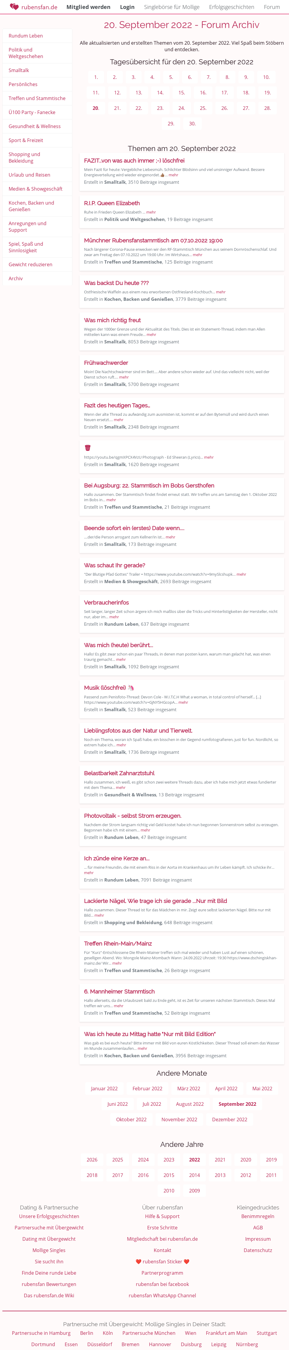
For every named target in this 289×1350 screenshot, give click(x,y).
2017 (117, 1175)
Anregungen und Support (27, 226)
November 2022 (179, 1119)
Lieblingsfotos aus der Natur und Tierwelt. (138, 730)
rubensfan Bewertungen (49, 1284)
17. (224, 92)
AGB (258, 1227)
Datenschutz (258, 1250)
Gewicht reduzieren (30, 264)
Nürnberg (247, 1344)
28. (267, 108)
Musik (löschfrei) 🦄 (109, 687)
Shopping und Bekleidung (24, 157)
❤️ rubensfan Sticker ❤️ (162, 1261)
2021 (220, 1159)
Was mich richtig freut (112, 320)
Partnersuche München (148, 1333)
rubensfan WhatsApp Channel (162, 1295)
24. (181, 108)
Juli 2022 (152, 1104)
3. (134, 77)
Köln (108, 1333)
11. (96, 92)
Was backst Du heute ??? (116, 283)
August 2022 (190, 1104)
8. (227, 77)
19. (267, 92)
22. (139, 108)
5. (171, 77)
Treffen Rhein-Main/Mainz (118, 943)
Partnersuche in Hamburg (41, 1333)
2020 (245, 1159)
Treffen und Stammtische (37, 98)
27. (246, 108)
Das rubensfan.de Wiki (49, 1295)
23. (160, 108)
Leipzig (218, 1344)
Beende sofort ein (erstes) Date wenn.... (134, 528)
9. (246, 77)
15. (181, 92)
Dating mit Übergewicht (49, 1239)
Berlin (86, 1333)
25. (203, 108)
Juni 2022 (118, 1104)
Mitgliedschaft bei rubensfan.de (162, 1239)
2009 (194, 1190)
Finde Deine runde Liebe (49, 1273)
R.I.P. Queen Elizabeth (112, 203)
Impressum (258, 1239)
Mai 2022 (262, 1088)
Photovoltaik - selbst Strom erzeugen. (132, 815)
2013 (220, 1175)
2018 (92, 1175)
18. (246, 92)
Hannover (160, 1344)
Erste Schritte (162, 1227)
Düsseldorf (99, 1344)
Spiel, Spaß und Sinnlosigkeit (26, 247)
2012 (245, 1175)
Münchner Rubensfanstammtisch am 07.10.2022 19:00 (153, 240)
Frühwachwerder (106, 362)
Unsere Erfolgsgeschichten (49, 1216)
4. (152, 77)
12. (117, 92)
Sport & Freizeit (26, 140)
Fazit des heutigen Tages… (117, 405)
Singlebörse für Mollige (172, 6)
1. (96, 77)
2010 (169, 1190)
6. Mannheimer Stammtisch (119, 991)
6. (190, 77)
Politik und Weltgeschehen (26, 53)
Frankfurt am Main (226, 1333)
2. (115, 77)
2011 (271, 1175)
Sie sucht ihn (49, 1261)
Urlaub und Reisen (29, 175)
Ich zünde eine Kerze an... (117, 858)
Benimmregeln (257, 1216)
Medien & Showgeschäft (36, 189)
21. (117, 108)
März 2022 (188, 1088)
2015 (169, 1175)
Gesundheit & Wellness (35, 126)
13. (139, 92)
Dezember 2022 (229, 1119)
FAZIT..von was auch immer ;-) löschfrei (134, 160)
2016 (143, 1175)
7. (209, 77)
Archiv (16, 278)
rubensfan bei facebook (162, 1284)
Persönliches (23, 84)
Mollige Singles (49, 1250)
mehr (173, 174)
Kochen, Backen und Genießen (31, 206)
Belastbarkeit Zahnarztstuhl (119, 773)
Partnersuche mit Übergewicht (49, 1227)
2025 (117, 1159)
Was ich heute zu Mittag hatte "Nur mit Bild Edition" (150, 1034)
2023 (169, 1159)
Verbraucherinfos (106, 602)
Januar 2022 (104, 1088)
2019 (271, 1159)
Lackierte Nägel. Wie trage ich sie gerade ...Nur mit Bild (155, 901)
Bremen (130, 1344)
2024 (143, 1159)
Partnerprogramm (162, 1273)
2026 (92, 1159)
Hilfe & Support (162, 1216)
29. (171, 123)
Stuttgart (267, 1333)
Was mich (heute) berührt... (118, 645)
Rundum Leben (26, 35)
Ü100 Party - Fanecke (32, 112)
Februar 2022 (147, 1088)
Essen (71, 1344)
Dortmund (43, 1344)
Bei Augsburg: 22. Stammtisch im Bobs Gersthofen (149, 485)
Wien (190, 1333)
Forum (272, 6)
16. (203, 92)
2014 (194, 1175)
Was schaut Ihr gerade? (114, 565)
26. (224, 108)
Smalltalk (19, 70)
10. (266, 77)
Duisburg (191, 1344)
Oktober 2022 (131, 1119)
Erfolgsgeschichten (231, 6)
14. (160, 92)
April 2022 (226, 1088)
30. (192, 123)
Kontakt (162, 1250)
